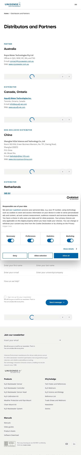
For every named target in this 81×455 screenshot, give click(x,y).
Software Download (11, 435)
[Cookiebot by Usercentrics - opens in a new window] (68, 198)
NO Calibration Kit (11, 396)
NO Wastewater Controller (14, 388)
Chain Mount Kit (10, 404)
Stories (47, 409)
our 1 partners (15, 210)
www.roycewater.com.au (19, 64)
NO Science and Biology (54, 392)
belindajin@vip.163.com (19, 156)
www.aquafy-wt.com (17, 107)
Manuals (7, 423)
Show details (68, 249)
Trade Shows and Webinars (55, 400)
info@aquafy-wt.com (18, 104)
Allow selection (40, 256)
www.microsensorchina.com (20, 159)
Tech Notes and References (55, 384)
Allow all (66, 256)
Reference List (50, 396)
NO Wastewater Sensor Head (15, 392)
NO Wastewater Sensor (13, 384)
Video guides (9, 427)
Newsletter (49, 404)
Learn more (27, 445)
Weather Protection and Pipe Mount (17, 400)
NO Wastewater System (13, 409)
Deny (15, 256)
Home (6, 13)
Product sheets (9, 431)
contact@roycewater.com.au (22, 61)
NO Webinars (50, 388)
